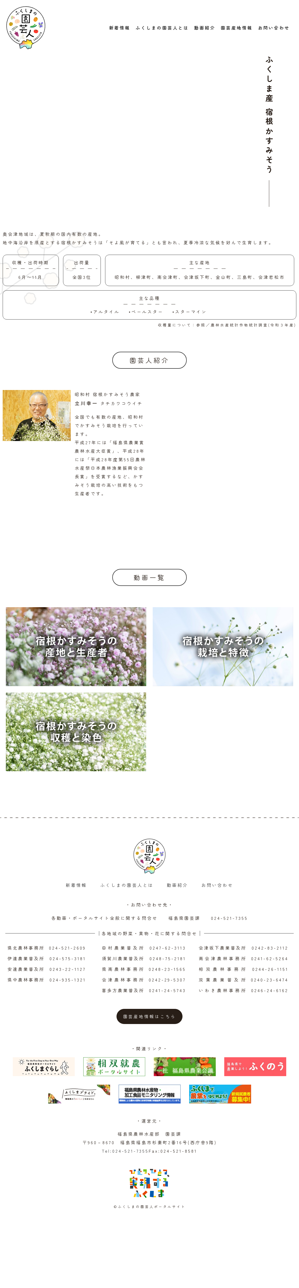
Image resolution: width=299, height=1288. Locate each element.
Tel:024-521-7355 (125, 1183)
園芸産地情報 (237, 28)
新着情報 (119, 28)
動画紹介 (204, 28)
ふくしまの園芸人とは (162, 28)
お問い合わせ (274, 28)
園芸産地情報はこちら (149, 1048)
